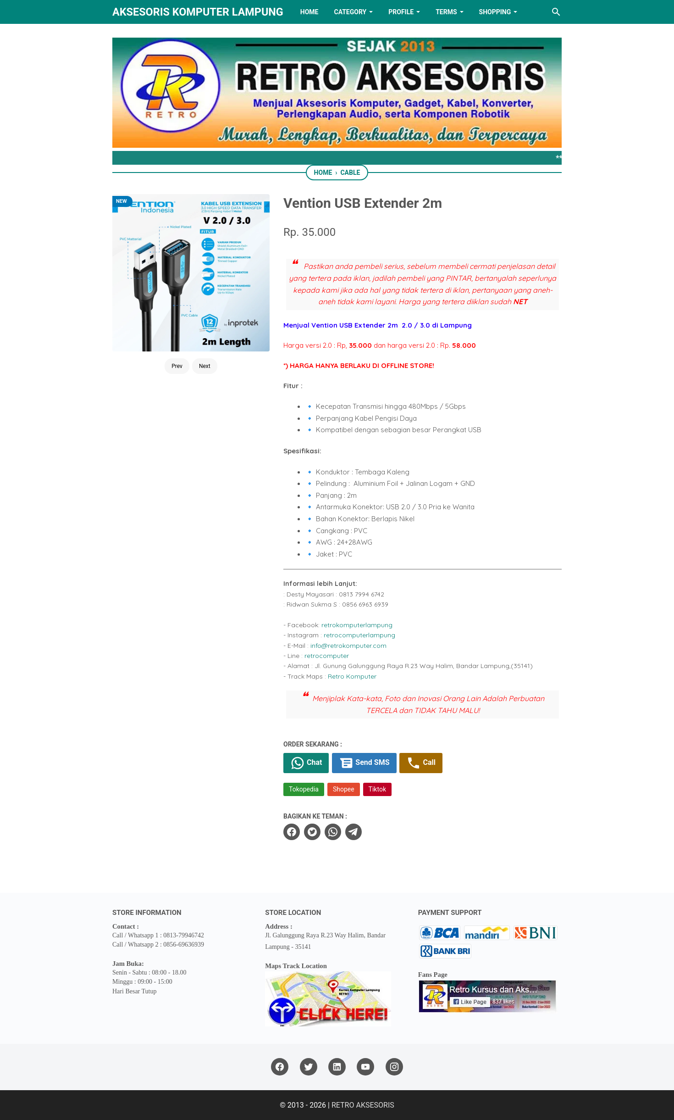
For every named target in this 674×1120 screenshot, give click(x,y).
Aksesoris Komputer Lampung (197, 12)
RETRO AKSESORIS (362, 1105)
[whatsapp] (333, 832)
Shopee (343, 789)
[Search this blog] (556, 11)
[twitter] (312, 832)
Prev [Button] (176, 366)
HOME (309, 12)
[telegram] (353, 832)
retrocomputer (326, 656)
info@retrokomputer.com (348, 645)
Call (420, 763)
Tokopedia (304, 789)
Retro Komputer (352, 676)
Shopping (495, 12)
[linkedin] (337, 1067)
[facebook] (291, 832)
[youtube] (365, 1067)
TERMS (446, 12)
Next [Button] (204, 366)
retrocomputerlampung (359, 635)
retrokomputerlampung (356, 625)
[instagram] (394, 1067)
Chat (306, 763)
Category (350, 12)
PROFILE (401, 12)
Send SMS (364, 763)
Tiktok (377, 789)
